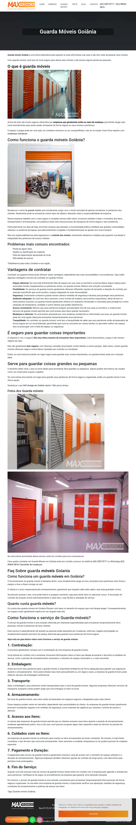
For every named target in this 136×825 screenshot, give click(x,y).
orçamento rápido (17, 819)
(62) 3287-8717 (107, 4)
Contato (94, 4)
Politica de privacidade (117, 807)
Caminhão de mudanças (31, 564)
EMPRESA (52, 4)
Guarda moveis (64, 5)
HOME (42, 4)
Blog (83, 4)
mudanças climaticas (17, 133)
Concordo (93, 814)
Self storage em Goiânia (33, 385)
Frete (74, 4)
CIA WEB (126, 821)
